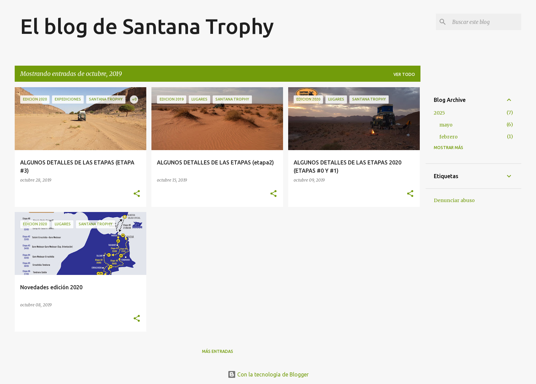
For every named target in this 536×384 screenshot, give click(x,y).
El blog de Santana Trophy (147, 26)
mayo (446, 125)
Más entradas (217, 351)
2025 (439, 113)
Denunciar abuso (454, 200)
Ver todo (404, 74)
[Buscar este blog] (485, 22)
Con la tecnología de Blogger (268, 374)
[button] (137, 194)
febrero (448, 137)
